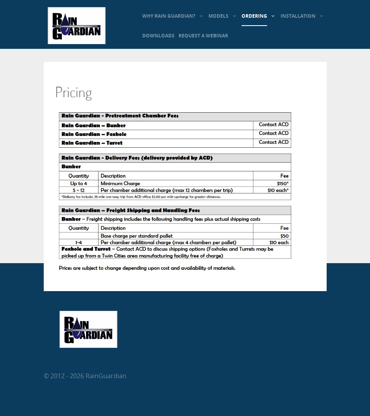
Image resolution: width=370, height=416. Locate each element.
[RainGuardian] (77, 42)
